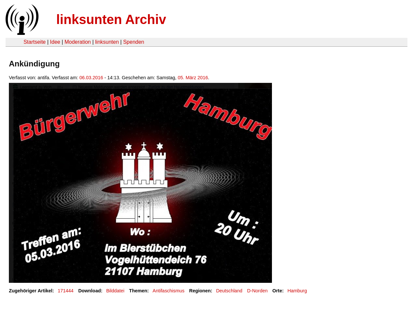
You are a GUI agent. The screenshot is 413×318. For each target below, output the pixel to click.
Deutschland (229, 290)
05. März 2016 (193, 77)
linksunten (107, 42)
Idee (55, 42)
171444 (66, 290)
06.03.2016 (91, 77)
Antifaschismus (168, 290)
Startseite (34, 42)
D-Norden (257, 290)
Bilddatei (115, 290)
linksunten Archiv (111, 19)
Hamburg (297, 290)
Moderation (77, 42)
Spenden (133, 42)
